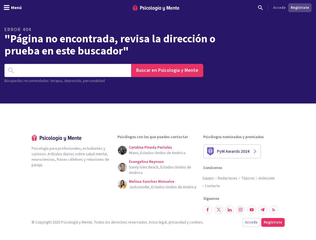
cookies (196, 222)
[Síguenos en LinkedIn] (229, 209)
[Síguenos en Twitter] (218, 209)
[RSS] (273, 209)
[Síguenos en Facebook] (207, 209)
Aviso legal (158, 222)
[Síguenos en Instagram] (240, 209)
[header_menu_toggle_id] (12, 7)
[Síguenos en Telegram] (262, 209)
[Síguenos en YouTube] (251, 209)
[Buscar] (260, 7)
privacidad (177, 222)
